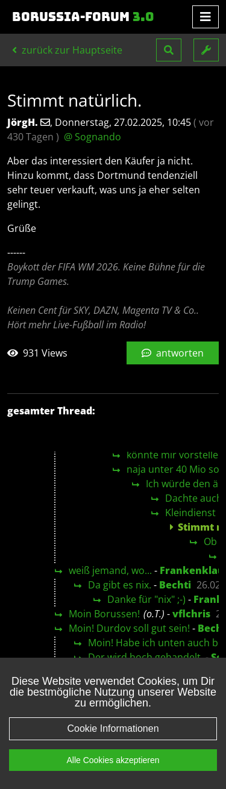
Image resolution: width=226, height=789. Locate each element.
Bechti (175, 584)
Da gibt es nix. (120, 584)
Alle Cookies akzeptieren (112, 760)
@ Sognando (92, 136)
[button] (168, 50)
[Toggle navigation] (205, 16)
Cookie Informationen (113, 728)
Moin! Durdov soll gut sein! (129, 628)
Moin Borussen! (104, 613)
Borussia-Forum (83, 17)
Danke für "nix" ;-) (146, 599)
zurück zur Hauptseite (67, 50)
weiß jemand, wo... (110, 570)
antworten (173, 353)
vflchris (191, 613)
